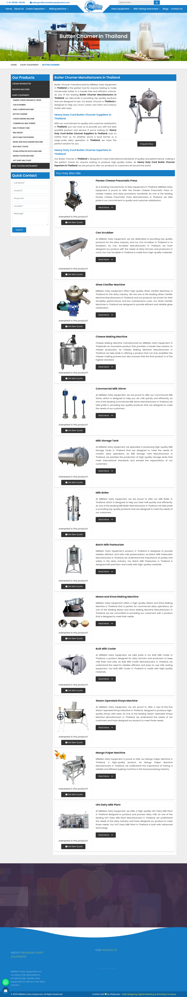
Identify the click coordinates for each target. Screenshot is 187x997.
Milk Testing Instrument (147, 9)
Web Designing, (129, 994)
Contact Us (177, 8)
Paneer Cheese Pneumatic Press (27, 100)
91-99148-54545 (16, 2)
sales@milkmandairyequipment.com (50, 2)
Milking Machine (58, 9)
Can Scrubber (19, 105)
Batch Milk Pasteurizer (23, 137)
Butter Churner (20, 114)
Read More (105, 207)
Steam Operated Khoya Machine (27, 151)
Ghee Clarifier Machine (23, 109)
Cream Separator (36, 9)
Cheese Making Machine (23, 119)
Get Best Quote (74, 222)
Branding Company (166, 994)
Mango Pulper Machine (23, 156)
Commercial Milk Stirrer (24, 123)
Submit (19, 229)
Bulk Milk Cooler (20, 146)
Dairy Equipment (121, 9)
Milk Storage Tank (21, 128)
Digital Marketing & (147, 994)
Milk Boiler (18, 132)
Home (9, 8)
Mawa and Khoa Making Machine (28, 142)
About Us (19, 8)
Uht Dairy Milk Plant (22, 160)
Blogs (165, 8)
